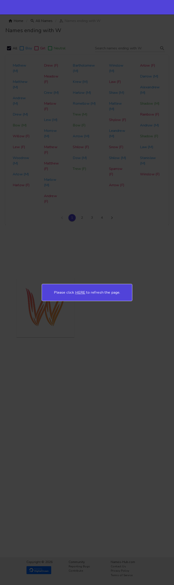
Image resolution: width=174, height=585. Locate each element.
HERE (80, 292)
